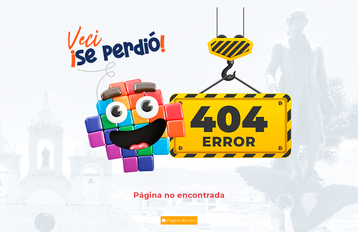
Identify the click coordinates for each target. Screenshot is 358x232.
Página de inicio (179, 220)
